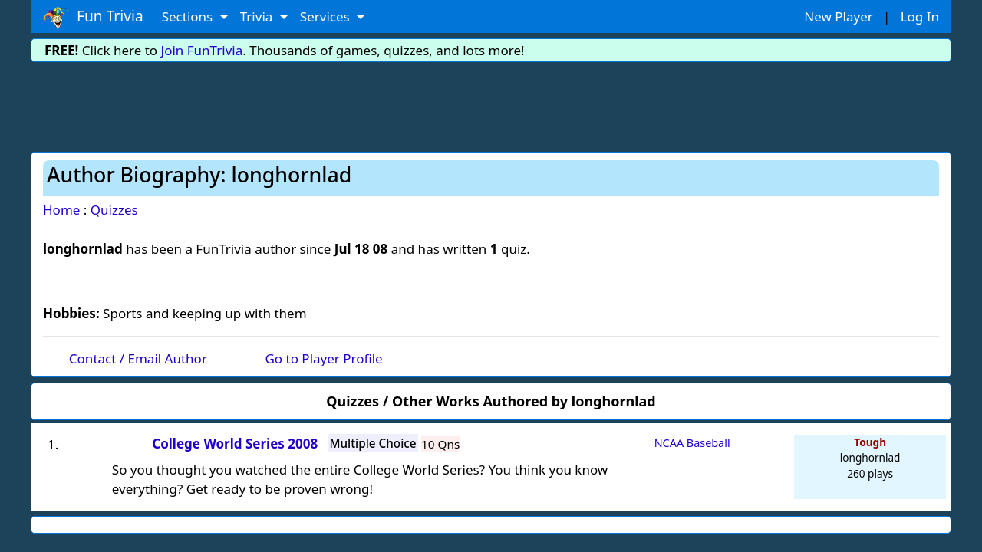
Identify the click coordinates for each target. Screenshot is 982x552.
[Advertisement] (491, 104)
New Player (838, 16)
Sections (189, 16)
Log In (920, 16)
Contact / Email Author (138, 358)
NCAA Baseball (692, 442)
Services (326, 16)
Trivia (258, 16)
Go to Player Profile (323, 358)
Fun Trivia (93, 16)
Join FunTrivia (202, 50)
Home (61, 210)
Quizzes (114, 210)
